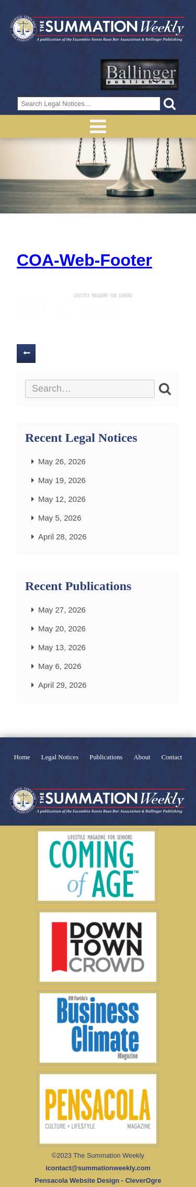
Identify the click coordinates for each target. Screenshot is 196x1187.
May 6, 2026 (60, 666)
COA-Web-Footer (84, 260)
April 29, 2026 (62, 684)
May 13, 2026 (62, 647)
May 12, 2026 (62, 499)
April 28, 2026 (62, 536)
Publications (105, 757)
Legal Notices (59, 757)
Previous (26, 353)
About (142, 757)
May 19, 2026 (62, 480)
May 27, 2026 (62, 609)
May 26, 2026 (62, 461)
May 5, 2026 (60, 517)
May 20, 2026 (62, 628)
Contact (172, 757)
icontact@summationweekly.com (98, 1168)
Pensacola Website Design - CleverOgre (97, 1180)
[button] (169, 104)
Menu (98, 126)
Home (22, 757)
